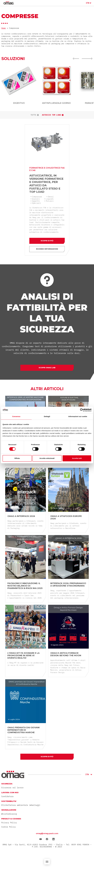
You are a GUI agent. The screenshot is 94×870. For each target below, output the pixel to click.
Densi (51, 194)
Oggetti (36, 198)
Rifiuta (17, 458)
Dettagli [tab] (47, 416)
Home (3, 28)
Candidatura (7, 798)
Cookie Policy (8, 829)
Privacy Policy (9, 824)
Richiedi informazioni (47, 248)
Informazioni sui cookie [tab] (77, 416)
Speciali (36, 200)
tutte (35, 115)
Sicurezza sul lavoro (12, 789)
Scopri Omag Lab (47, 368)
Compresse (37, 194)
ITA (87, 3)
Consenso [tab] (16, 416)
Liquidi (50, 196)
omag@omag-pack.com (47, 835)
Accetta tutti (77, 458)
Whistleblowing (9, 816)
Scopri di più (47, 239)
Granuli (36, 196)
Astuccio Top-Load (52, 115)
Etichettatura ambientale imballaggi (20, 807)
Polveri (50, 198)
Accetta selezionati (46, 458)
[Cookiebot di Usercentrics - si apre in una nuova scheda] (81, 410)
